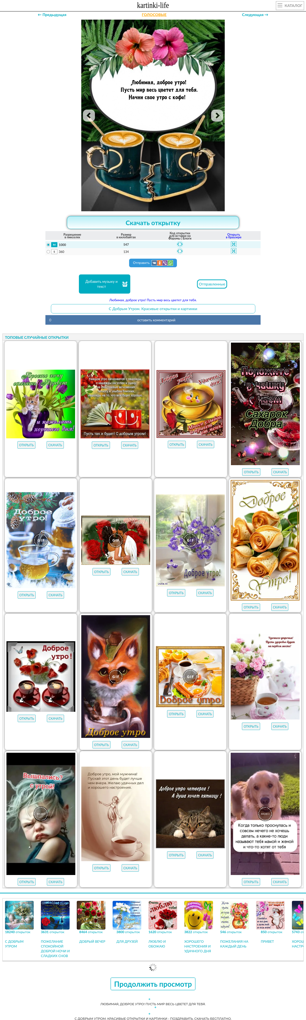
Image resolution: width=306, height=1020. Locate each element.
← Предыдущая (52, 14)
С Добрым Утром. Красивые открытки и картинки (153, 308)
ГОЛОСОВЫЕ (154, 14)
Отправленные (212, 284)
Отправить (153, 263)
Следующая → (255, 14)
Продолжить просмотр (153, 984)
